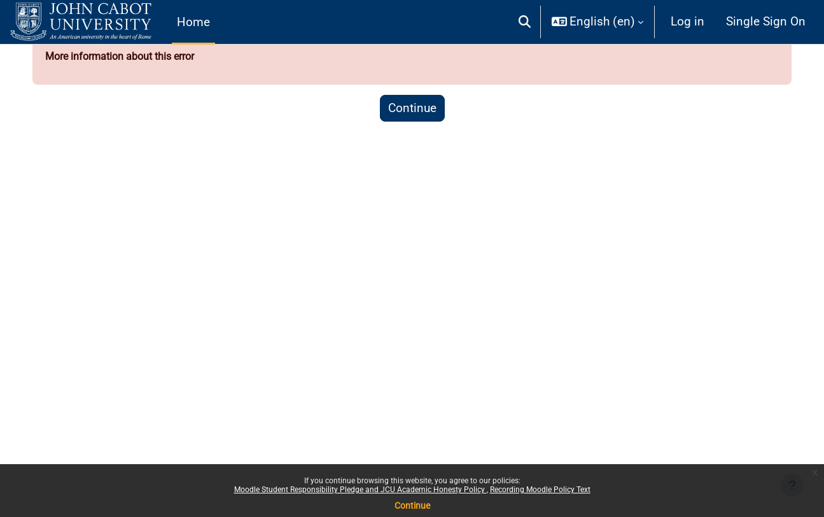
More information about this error (135, 60)
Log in (687, 21)
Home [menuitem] (193, 22)
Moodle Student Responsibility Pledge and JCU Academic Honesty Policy (360, 489)
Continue (412, 505)
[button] (524, 22)
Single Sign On (766, 21)
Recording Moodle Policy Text (540, 489)
